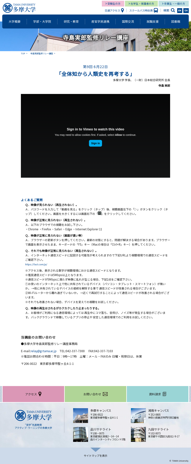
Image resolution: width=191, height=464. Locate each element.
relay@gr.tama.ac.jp (44, 351)
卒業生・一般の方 (174, 3)
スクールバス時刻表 (141, 10)
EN (179, 10)
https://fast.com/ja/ (38, 264)
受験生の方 (113, 3)
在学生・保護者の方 (142, 3)
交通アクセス (112, 10)
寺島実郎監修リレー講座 (43, 53)
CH (186, 10)
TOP (23, 53)
